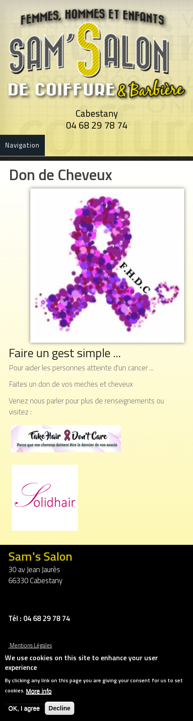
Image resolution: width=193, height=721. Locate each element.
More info (38, 693)
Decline (60, 710)
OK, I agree (24, 710)
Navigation (22, 145)
